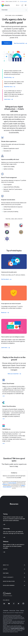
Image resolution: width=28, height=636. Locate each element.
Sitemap (22, 610)
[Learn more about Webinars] (4, 552)
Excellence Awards (14, 585)
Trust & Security (14, 577)
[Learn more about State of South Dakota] (7, 235)
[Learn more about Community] (4, 537)
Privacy (17, 610)
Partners (14, 573)
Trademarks (5, 610)
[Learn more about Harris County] (21, 228)
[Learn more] (14, 396)
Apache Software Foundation (17, 628)
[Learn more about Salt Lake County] (7, 228)
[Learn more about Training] (4, 525)
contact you (5, 484)
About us (14, 565)
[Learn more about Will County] (7, 241)
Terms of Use (12, 610)
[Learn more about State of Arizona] (21, 235)
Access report (23, 1)
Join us (14, 569)
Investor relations (14, 581)
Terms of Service (12, 482)
